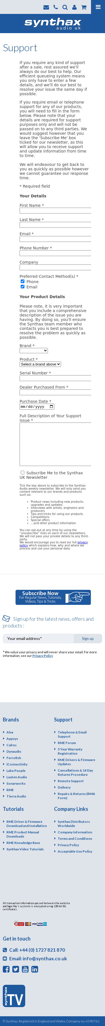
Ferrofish (13, 758)
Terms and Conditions (75, 838)
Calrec (11, 745)
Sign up (88, 638)
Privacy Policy (42, 655)
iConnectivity (16, 764)
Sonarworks (15, 783)
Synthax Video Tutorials (25, 849)
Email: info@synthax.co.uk (35, 958)
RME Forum (67, 743)
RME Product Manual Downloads (22, 834)
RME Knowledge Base (23, 843)
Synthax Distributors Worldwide (74, 823)
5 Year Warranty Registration (70, 751)
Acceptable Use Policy (75, 851)
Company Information (75, 832)
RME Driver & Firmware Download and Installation (26, 823)
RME (10, 790)
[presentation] (45, 673)
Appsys (12, 739)
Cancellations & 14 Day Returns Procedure (75, 772)
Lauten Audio (16, 777)
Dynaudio (13, 751)
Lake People (15, 771)
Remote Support (71, 781)
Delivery (64, 787)
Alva (9, 732)
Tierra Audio (16, 796)
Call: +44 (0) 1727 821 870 (34, 950)
